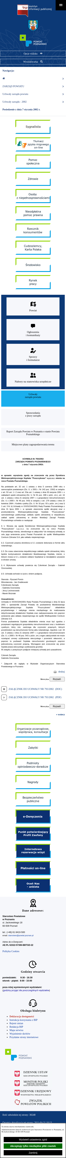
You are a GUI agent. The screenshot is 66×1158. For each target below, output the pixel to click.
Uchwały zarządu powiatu (33, 94)
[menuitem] (33, 399)
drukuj (61, 671)
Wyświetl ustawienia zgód (33, 1139)
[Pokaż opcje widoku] (33, 53)
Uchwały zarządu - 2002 (33, 102)
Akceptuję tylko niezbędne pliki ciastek (33, 1146)
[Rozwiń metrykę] (57, 679)
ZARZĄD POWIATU (33, 86)
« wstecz (60, 714)
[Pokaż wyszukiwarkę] (33, 61)
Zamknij (33, 1152)
